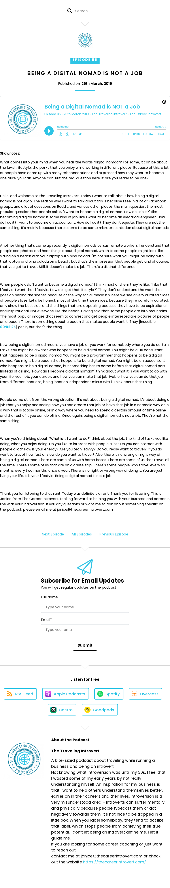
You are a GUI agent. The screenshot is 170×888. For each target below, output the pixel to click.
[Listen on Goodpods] (100, 709)
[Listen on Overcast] (145, 694)
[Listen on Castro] (62, 709)
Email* (46, 619)
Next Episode (53, 534)
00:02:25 (8, 327)
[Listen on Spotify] (108, 694)
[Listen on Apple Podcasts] (65, 694)
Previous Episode (113, 534)
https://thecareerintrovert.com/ (114, 862)
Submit (85, 645)
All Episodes (82, 534)
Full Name (49, 597)
